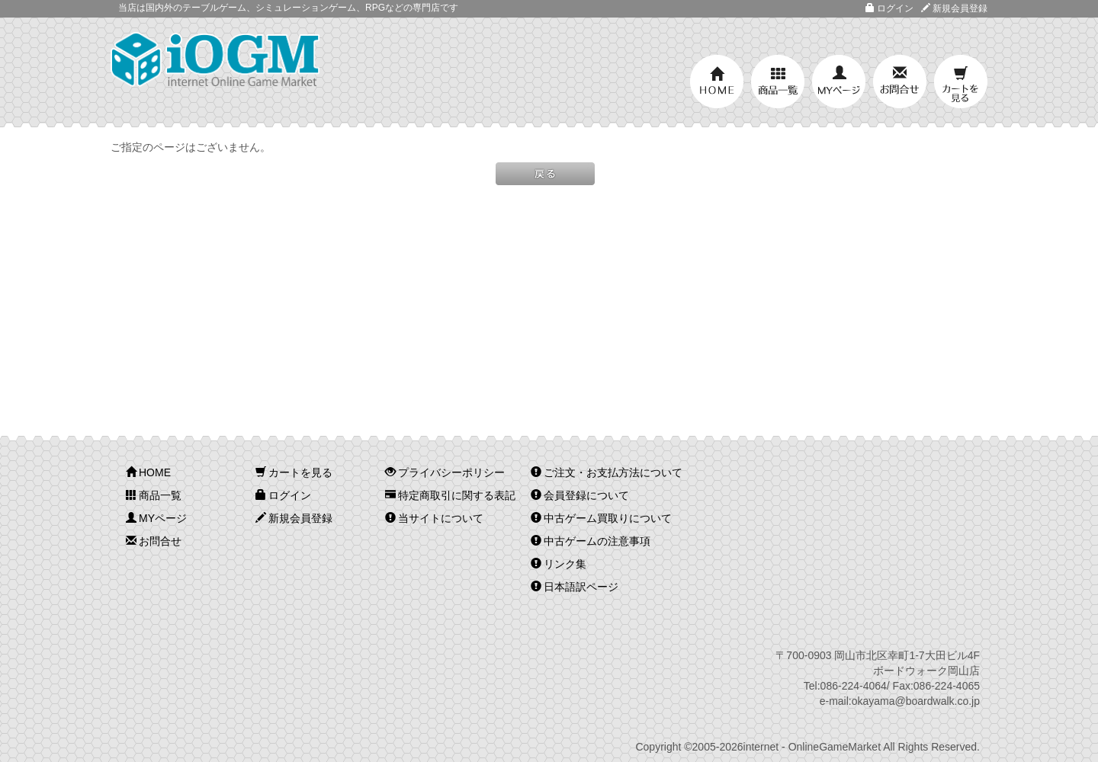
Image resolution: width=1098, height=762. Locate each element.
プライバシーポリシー (445, 472)
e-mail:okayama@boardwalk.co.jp (900, 701)
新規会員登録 (954, 8)
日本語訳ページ (574, 587)
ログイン (889, 8)
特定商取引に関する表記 (450, 495)
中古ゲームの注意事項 (590, 541)
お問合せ (899, 81)
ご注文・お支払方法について (606, 472)
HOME (716, 81)
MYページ (838, 81)
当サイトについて (434, 518)
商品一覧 (777, 81)
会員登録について (580, 495)
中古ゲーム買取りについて (601, 518)
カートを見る (960, 81)
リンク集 (558, 564)
